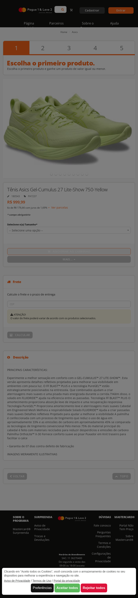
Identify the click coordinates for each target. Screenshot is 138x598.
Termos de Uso (41, 580)
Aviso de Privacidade (17, 580)
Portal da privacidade (67, 580)
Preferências (42, 588)
